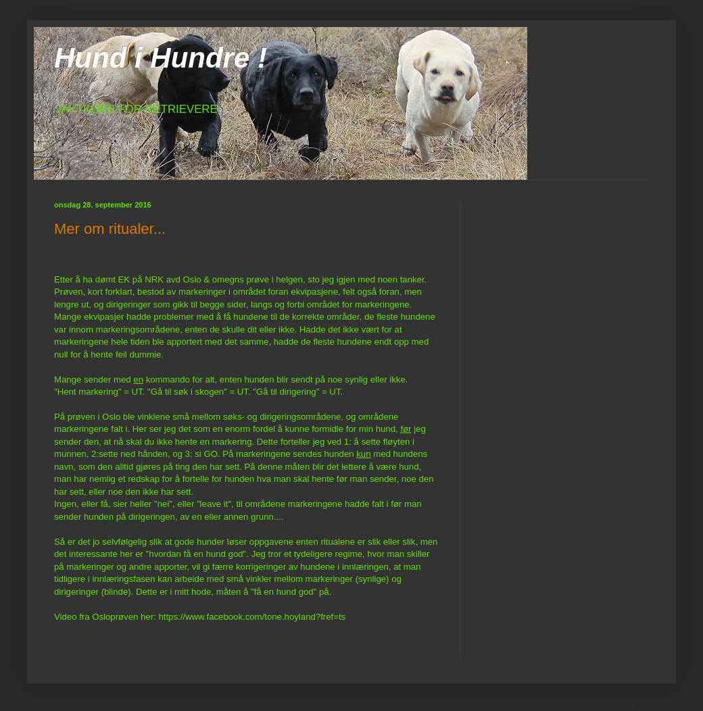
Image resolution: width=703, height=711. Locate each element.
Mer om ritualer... (110, 228)
